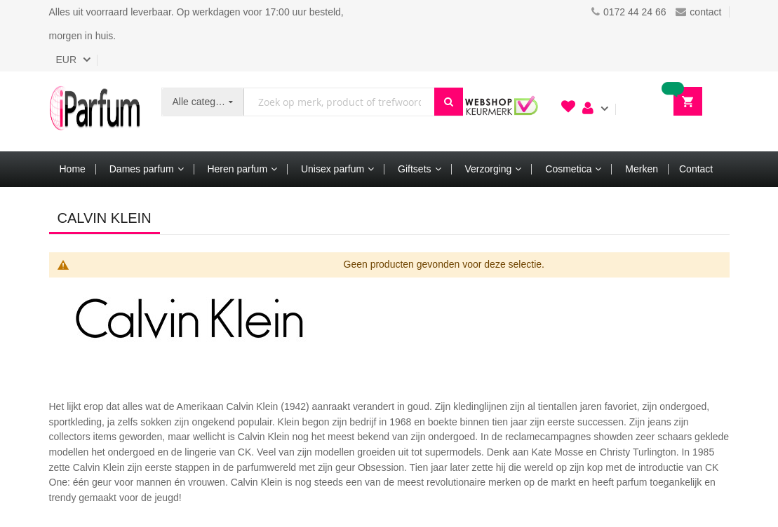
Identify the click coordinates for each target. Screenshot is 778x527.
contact (698, 12)
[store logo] (94, 111)
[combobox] (338, 102)
